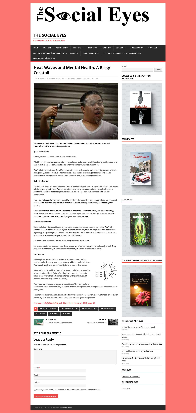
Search (124, 66)
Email (36, 375)
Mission (47, 48)
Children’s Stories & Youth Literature (122, 53)
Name (36, 367)
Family (91, 48)
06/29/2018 (41, 78)
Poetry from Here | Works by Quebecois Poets (55, 53)
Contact (152, 48)
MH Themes (67, 407)
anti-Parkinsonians (69, 309)
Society (119, 48)
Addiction (61, 48)
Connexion (126, 388)
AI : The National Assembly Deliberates (137, 351)
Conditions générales (44, 58)
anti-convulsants (48, 309)
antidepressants (89, 309)
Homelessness (76, 78)
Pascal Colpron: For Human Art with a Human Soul (142, 344)
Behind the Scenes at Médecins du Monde (139, 327)
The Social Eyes (55, 78)
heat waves (40, 313)
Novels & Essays (90, 53)
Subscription (136, 48)
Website (37, 382)
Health (105, 48)
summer (66, 313)
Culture (77, 48)
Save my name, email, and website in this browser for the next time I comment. (68, 389)
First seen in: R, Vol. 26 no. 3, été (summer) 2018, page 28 (64, 303)
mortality (54, 313)
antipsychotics (107, 309)
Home (35, 48)
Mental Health (88, 78)
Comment (38, 349)
